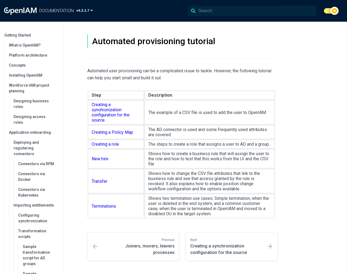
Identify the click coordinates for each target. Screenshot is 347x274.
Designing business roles (31, 104)
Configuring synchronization (32, 218)
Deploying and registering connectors (36, 148)
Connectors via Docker (31, 177)
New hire (100, 158)
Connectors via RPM (36, 164)
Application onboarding (33, 132)
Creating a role (105, 144)
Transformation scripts (38, 234)
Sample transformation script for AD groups (36, 255)
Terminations (104, 206)
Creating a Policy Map (112, 132)
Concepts (17, 65)
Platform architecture (28, 55)
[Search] (252, 11)
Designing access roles (30, 120)
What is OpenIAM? (25, 45)
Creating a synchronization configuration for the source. (111, 112)
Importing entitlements (36, 205)
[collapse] (56, 35)
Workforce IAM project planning (33, 88)
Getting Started (31, 35)
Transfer (99, 181)
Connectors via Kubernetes (31, 192)
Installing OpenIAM (25, 75)
